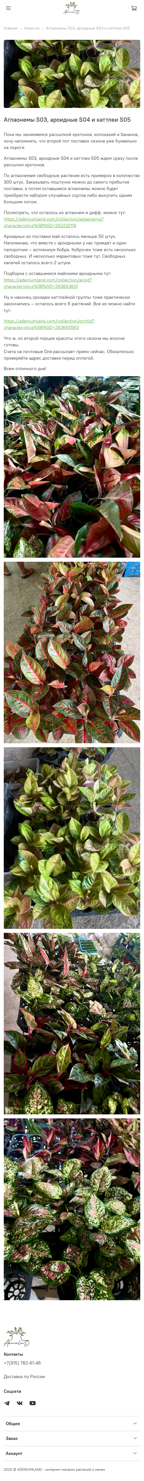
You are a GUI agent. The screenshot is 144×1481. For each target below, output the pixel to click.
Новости (31, 28)
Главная (11, 28)
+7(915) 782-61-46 (22, 1363)
